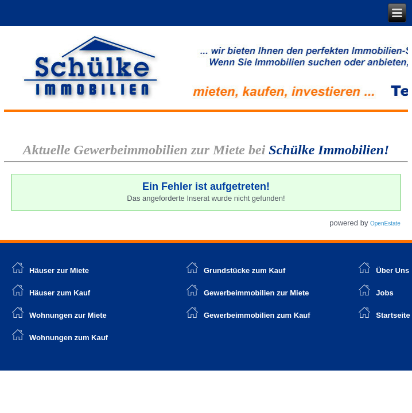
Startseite (393, 315)
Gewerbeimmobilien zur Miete (256, 293)
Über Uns (392, 270)
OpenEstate (385, 223)
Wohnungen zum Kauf (68, 337)
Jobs (384, 293)
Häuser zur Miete (50, 270)
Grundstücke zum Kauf (244, 270)
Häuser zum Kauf (59, 293)
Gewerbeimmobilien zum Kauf (257, 315)
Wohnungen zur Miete (68, 315)
